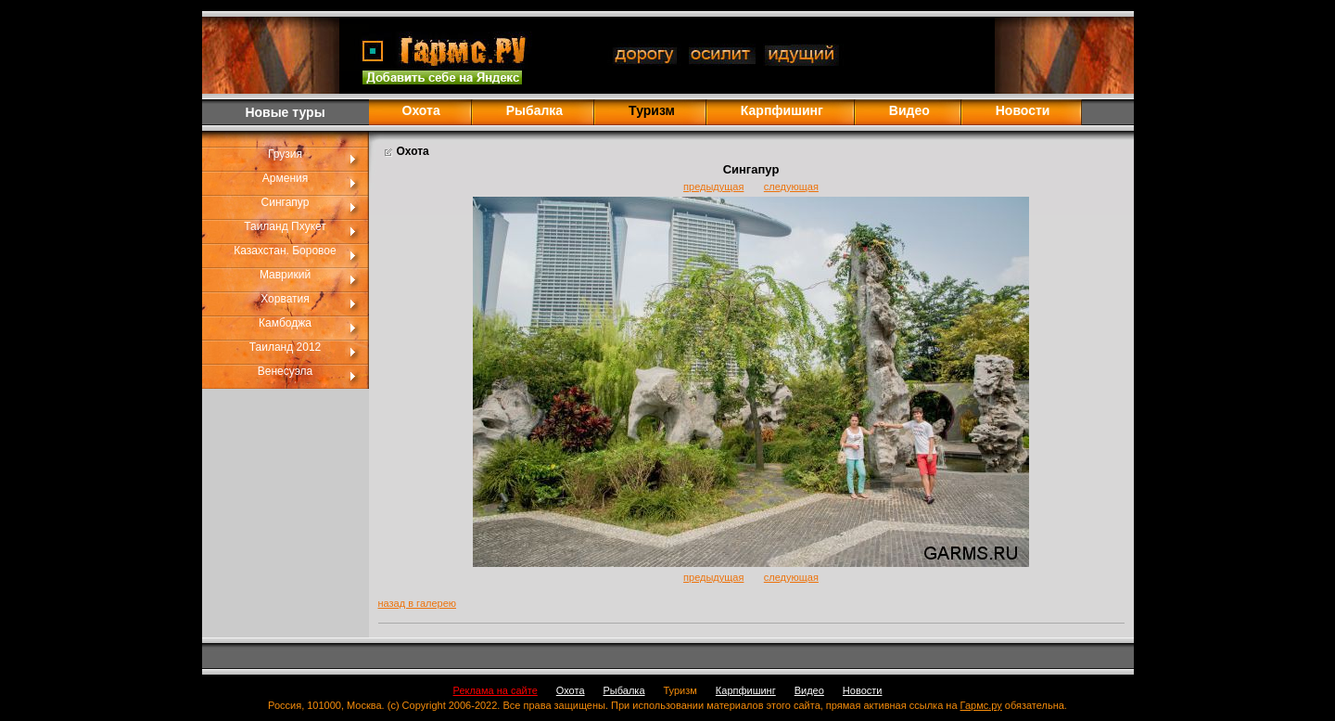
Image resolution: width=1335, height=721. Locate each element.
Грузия (285, 154)
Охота (421, 110)
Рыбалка (534, 110)
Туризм (680, 690)
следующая (791, 186)
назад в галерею (417, 603)
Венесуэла (285, 371)
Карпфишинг (782, 110)
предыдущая (713, 186)
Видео (909, 110)
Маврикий (285, 274)
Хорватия (285, 298)
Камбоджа (285, 322)
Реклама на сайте (495, 690)
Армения (285, 178)
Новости (1023, 110)
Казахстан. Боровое (285, 250)
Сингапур (285, 202)
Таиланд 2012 (285, 347)
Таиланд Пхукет (285, 226)
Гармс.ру (981, 705)
